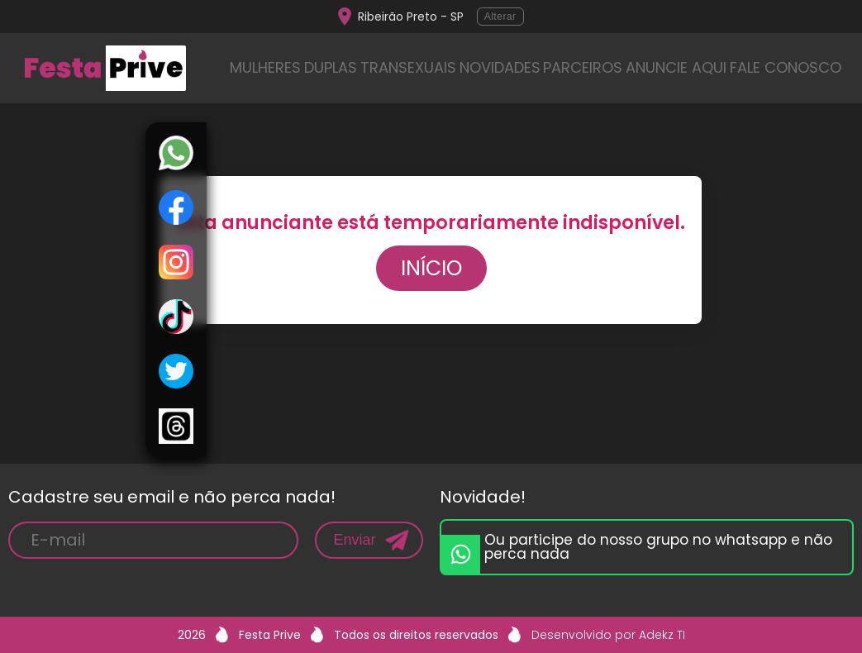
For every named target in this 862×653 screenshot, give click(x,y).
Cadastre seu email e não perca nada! (172, 497)
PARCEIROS (582, 67)
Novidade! (483, 496)
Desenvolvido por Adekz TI (608, 635)
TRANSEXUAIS (408, 67)
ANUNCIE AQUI (676, 67)
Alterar (500, 16)
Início (431, 268)
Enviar (354, 539)
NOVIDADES (500, 67)
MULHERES (265, 67)
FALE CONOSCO (785, 67)
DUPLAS (330, 67)
